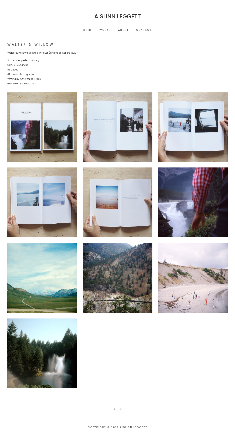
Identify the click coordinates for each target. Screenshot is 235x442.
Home (87, 30)
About (123, 30)
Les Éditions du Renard (57, 53)
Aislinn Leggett (117, 16)
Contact (144, 30)
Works (105, 30)
